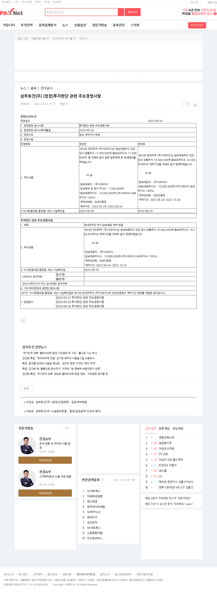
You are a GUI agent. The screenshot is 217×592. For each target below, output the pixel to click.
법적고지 (105, 574)
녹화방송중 (45, 460)
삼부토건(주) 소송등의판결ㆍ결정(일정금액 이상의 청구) (68, 411)
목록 (26, 388)
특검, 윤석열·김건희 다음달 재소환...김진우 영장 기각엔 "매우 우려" (59, 363)
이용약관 (66, 574)
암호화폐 (57, 2)
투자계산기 (197, 25)
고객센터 (37, 574)
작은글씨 (184, 104)
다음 (71, 428)
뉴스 (65, 25)
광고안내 (52, 574)
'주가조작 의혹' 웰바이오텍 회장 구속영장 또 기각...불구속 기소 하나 (59, 353)
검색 (121, 12)
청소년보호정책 (123, 574)
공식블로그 (6, 2)
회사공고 (23, 574)
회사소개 (8, 574)
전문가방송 (99, 25)
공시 (33, 88)
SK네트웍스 (94, 527)
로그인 (194, 2)
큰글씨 (188, 104)
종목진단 (119, 25)
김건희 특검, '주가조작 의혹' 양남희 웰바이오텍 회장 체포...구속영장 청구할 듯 (65, 373)
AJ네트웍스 (93, 490)
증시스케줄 (27, 2)
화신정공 (92, 501)
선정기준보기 (102, 480)
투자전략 (27, 25)
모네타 (38, 2)
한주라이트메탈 (96, 506)
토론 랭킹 (164, 428)
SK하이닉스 (94, 511)
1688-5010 (19, 584)
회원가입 (212, 2)
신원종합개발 (95, 532)
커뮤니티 (9, 25)
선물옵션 (80, 25)
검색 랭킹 (150, 428)
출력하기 (195, 104)
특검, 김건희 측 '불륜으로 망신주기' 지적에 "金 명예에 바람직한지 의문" (61, 368)
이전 (61, 428)
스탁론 (135, 25)
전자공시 (46, 88)
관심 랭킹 (177, 428)
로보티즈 (92, 517)
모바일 (47, 2)
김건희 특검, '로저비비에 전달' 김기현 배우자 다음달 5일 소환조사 (58, 358)
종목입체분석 (47, 25)
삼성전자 (92, 522)
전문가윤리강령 (144, 574)
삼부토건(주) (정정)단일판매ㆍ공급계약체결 (61, 402)
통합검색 (132, 11)
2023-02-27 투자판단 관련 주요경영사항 (80, 297)
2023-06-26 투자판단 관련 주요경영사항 (80, 306)
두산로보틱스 (95, 538)
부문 (19, 38)
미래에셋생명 (95, 496)
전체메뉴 (212, 25)
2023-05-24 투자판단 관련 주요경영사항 (80, 301)
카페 (17, 2)
